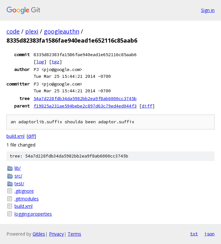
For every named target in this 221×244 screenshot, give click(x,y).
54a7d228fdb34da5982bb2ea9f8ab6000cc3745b (85, 98)
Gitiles (39, 234)
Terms (74, 234)
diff (147, 106)
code (13, 31)
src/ (18, 176)
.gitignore (24, 191)
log (40, 62)
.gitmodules (26, 199)
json (209, 234)
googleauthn (61, 31)
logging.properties (33, 214)
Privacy (56, 234)
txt (194, 234)
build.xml (15, 136)
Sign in (208, 10)
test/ (19, 183)
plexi (31, 31)
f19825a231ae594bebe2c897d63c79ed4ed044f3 (85, 106)
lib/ (17, 168)
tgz (55, 62)
